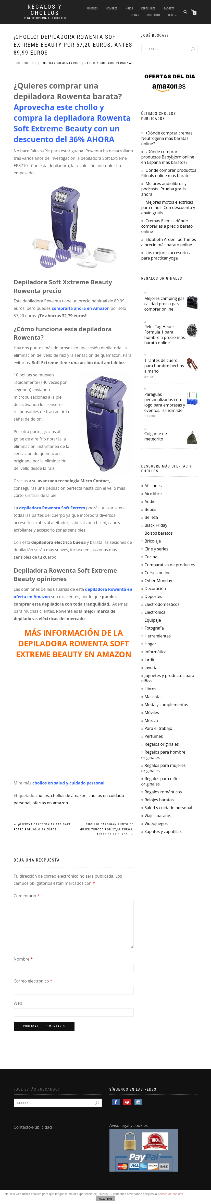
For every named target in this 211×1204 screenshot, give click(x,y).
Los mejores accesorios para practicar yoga (165, 255)
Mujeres (92, 8)
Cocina (150, 557)
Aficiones (153, 485)
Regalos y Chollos (45, 10)
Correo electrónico (33, 981)
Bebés (150, 509)
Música (151, 720)
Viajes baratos (157, 815)
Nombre (23, 959)
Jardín (149, 659)
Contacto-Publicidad (33, 1127)
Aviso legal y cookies (128, 1125)
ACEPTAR (105, 1198)
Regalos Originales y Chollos (45, 18)
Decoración (155, 588)
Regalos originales (161, 744)
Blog (171, 15)
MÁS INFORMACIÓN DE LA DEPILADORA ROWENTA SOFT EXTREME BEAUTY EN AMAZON (73, 643)
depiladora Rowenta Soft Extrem (52, 508)
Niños (129, 8)
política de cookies (170, 1194)
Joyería (150, 667)
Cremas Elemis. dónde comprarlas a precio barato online (167, 226)
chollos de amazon (68, 795)
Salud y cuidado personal (108, 63)
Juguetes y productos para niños (167, 678)
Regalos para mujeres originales (163, 768)
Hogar (135, 15)
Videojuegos (156, 823)
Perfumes (153, 736)
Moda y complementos (166, 704)
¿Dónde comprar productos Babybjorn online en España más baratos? (167, 157)
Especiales (148, 8)
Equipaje (152, 620)
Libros (150, 689)
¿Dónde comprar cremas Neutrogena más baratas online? (167, 138)
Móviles (151, 712)
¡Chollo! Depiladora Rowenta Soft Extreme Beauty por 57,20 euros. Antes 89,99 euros (73, 45)
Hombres (111, 8)
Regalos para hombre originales (163, 754)
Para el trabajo (158, 728)
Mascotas (153, 696)
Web (18, 1003)
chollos (42, 795)
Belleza (151, 517)
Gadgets (169, 8)
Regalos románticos (163, 792)
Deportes (153, 596)
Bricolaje (152, 541)
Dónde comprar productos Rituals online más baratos (168, 172)
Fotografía (154, 628)
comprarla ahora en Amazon (81, 308)
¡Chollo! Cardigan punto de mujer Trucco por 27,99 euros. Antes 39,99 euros (107, 829)
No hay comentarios (62, 63)
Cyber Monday (158, 580)
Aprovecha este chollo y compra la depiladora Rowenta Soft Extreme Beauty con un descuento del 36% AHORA (72, 123)
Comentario (27, 896)
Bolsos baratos (158, 533)
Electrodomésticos (161, 604)
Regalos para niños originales (161, 781)
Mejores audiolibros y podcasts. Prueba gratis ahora (164, 189)
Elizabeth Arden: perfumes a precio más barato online (168, 242)
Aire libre (153, 493)
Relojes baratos (158, 800)
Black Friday (155, 525)
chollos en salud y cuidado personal (68, 783)
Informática (155, 652)
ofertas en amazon (50, 803)
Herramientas (157, 636)
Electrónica (154, 612)
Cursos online (157, 572)
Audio (149, 501)
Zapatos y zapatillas (162, 831)
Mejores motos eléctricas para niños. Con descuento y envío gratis (168, 207)
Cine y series (156, 549)
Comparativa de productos (169, 565)
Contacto (153, 15)
